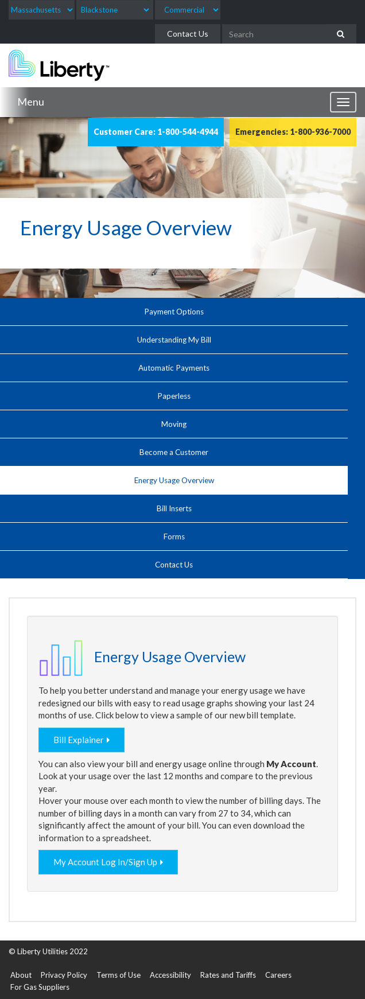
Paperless (174, 396)
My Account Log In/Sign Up (105, 862)
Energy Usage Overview (174, 480)
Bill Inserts (174, 508)
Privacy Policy (64, 974)
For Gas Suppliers (39, 987)
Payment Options (174, 311)
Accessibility (170, 974)
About (21, 974)
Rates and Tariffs (228, 974)
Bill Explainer (78, 739)
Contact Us (187, 33)
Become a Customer (173, 452)
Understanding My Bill (174, 339)
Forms (174, 536)
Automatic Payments (173, 367)
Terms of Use (118, 974)
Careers (278, 974)
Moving (174, 424)
